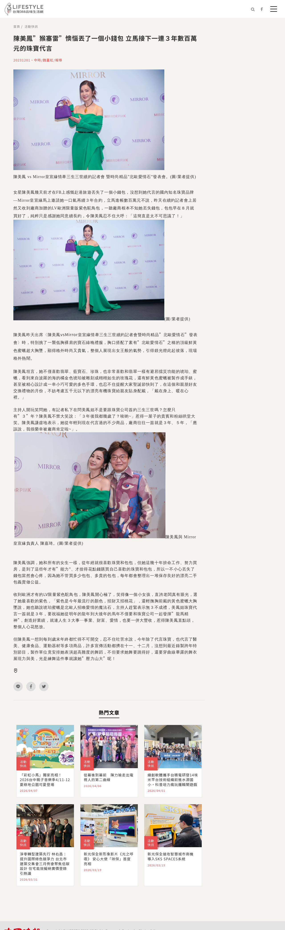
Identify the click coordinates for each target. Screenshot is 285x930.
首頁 (16, 26)
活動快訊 (31, 26)
